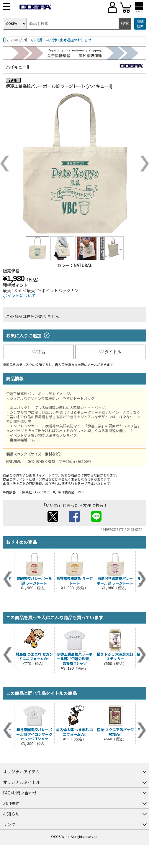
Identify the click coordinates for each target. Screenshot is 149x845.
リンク (9, 824)
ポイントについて (19, 295)
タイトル (110, 351)
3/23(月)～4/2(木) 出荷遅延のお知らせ (60, 40)
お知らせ (11, 814)
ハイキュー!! (17, 67)
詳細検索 (140, 24)
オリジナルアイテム (21, 772)
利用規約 (11, 803)
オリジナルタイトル (21, 782)
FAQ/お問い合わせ (20, 793)
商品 (38, 351)
